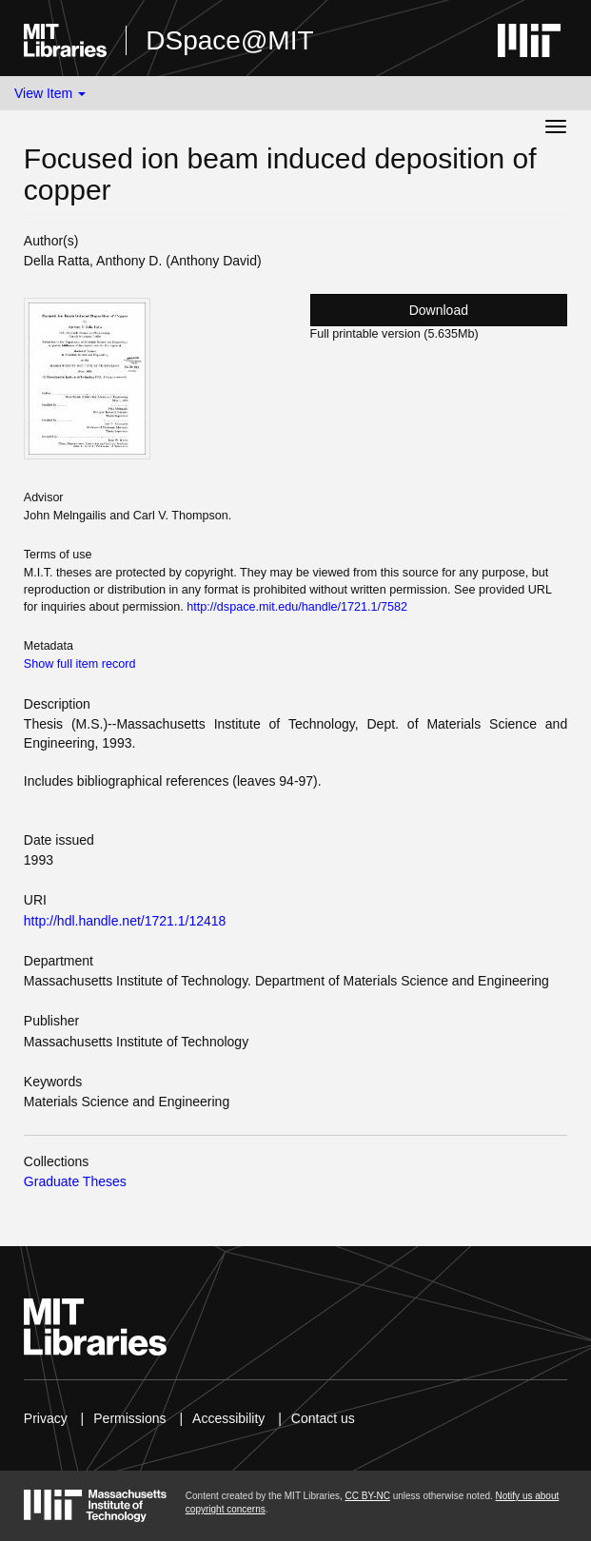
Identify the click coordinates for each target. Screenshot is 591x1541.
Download (438, 310)
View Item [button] (50, 93)
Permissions (129, 1418)
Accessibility (228, 1418)
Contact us (323, 1418)
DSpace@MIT (229, 40)
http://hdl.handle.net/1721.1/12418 (125, 920)
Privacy (46, 1418)
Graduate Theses (75, 1181)
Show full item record (80, 664)
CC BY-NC (367, 1496)
